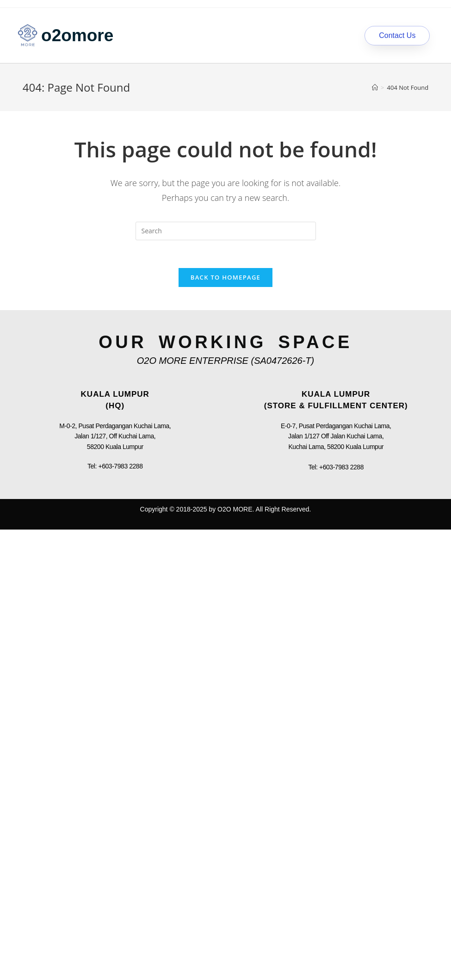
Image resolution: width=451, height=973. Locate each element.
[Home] (375, 87)
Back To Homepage (225, 277)
